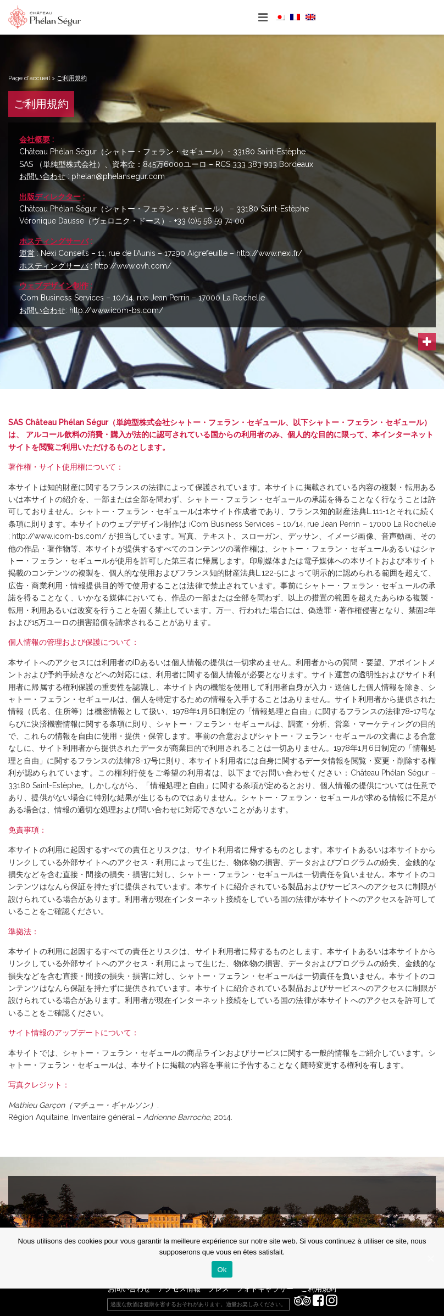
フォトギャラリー (264, 1289)
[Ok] (430, 1258)
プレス (218, 1289)
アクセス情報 (179, 1289)
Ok (221, 1269)
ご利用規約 (318, 1289)
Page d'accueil (29, 78)
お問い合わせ (129, 1289)
